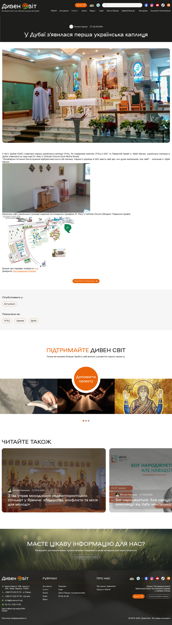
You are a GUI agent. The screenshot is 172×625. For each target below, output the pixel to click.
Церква (20, 320)
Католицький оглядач (24, 271)
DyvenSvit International (160, 11)
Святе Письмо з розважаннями (71, 593)
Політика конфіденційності (14, 618)
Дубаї (33, 320)
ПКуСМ (54, 11)
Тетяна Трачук (80, 27)
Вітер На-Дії (63, 596)
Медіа (93, 11)
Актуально (64, 11)
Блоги (84, 11)
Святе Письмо (113, 11)
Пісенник (62, 586)
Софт (101, 11)
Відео (45, 599)
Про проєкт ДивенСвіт (106, 586)
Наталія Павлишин (21, 490)
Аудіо (45, 596)
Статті (75, 11)
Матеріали (143, 11)
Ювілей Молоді (129, 11)
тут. (36, 268)
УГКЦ (7, 320)
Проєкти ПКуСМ (103, 590)
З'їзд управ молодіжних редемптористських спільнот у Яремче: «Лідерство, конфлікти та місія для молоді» (53, 499)
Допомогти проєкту (86, 378)
